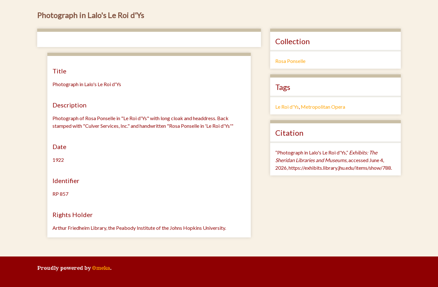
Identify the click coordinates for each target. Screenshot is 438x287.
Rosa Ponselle (290, 61)
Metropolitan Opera (323, 107)
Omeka (101, 268)
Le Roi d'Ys (287, 107)
